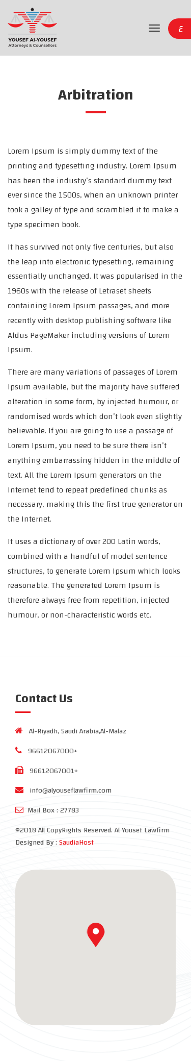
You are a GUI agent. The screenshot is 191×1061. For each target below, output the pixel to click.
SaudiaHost (76, 842)
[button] (96, 935)
